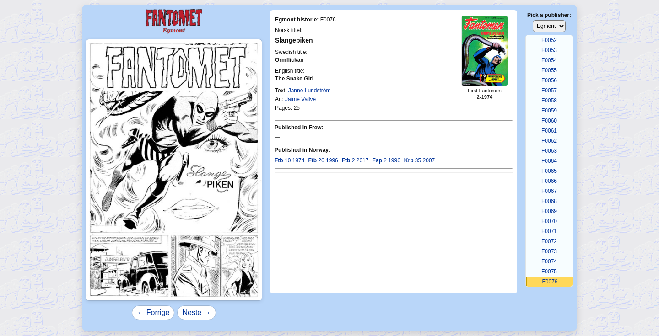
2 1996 (386, 160)
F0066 (549, 181)
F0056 (549, 80)
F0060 (549, 120)
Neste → (196, 312)
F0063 (549, 151)
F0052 (549, 40)
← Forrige (153, 312)
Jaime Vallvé (300, 99)
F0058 (549, 100)
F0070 (549, 221)
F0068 (549, 201)
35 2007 (419, 160)
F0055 (549, 70)
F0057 (549, 90)
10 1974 (289, 160)
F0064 (549, 161)
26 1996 (323, 160)
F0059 (549, 110)
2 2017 (355, 160)
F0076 (549, 281)
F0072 (549, 241)
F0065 (549, 171)
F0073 (549, 251)
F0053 (549, 50)
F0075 (549, 271)
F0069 (549, 211)
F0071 (549, 231)
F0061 (549, 131)
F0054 (549, 60)
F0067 (549, 191)
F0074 (549, 261)
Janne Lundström (309, 90)
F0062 (549, 141)
